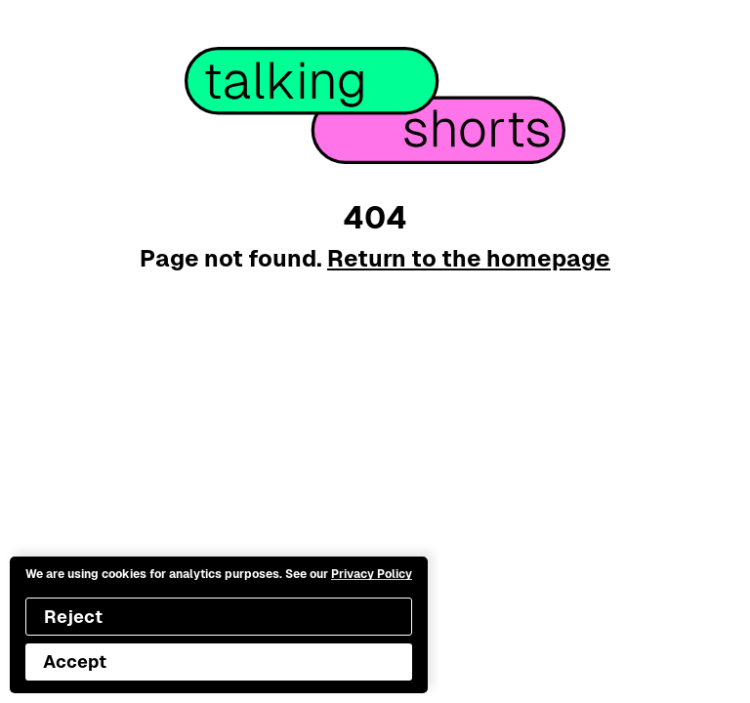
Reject (73, 616)
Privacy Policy (371, 574)
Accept (74, 661)
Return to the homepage (468, 258)
